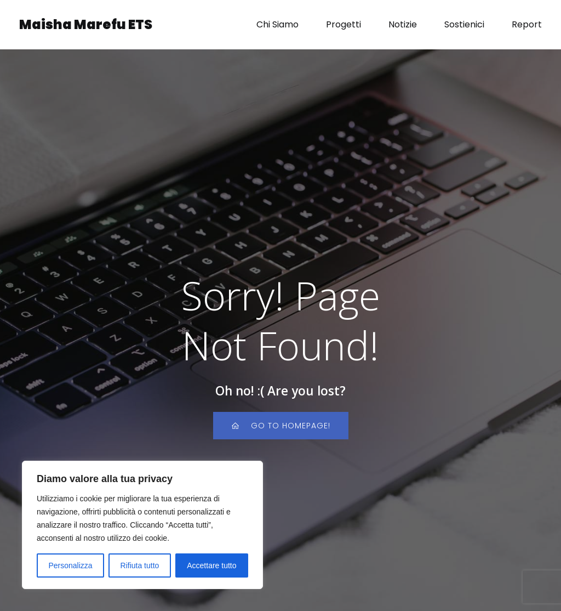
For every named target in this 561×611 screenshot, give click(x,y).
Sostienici (464, 24)
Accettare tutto (211, 565)
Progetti (343, 24)
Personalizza (70, 565)
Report (527, 24)
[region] (142, 525)
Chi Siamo (277, 24)
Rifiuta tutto (140, 565)
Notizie (402, 24)
